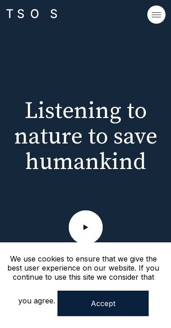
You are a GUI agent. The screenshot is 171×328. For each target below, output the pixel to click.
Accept (103, 303)
